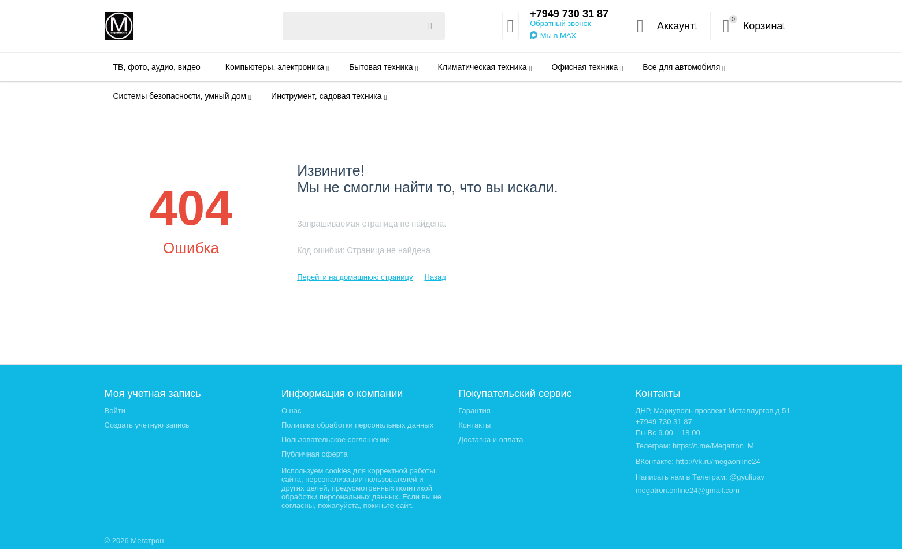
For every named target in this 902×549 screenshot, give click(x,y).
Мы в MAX (558, 35)
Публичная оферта (314, 454)
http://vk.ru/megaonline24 (718, 461)
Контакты (474, 425)
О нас (291, 410)
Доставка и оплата (490, 439)
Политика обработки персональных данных (357, 425)
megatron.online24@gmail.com (688, 490)
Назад (435, 277)
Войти (115, 410)
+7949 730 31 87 (569, 14)
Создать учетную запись (147, 425)
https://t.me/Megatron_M (713, 446)
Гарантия (474, 410)
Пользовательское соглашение (335, 439)
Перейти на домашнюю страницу (355, 277)
